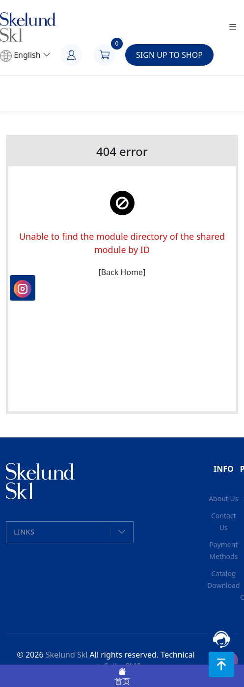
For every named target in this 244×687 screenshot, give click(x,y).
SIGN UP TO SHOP (169, 55)
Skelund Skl (67, 654)
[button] (70, 532)
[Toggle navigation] (232, 27)
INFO (224, 468)
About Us (223, 498)
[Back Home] (122, 272)
